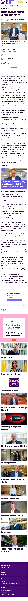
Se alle (14, 343)
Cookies (3, 575)
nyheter (11, 307)
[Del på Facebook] (11, 68)
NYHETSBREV (11, 5)
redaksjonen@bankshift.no (8, 597)
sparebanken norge (24, 307)
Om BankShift (5, 571)
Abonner (18, 2)
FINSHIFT (17, 5)
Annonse (3, 577)
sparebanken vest (17, 307)
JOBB (22, 5)
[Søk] (25, 2)
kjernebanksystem (4, 307)
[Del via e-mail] (17, 68)
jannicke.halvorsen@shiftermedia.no (11, 586)
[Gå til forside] (7, 2)
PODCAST (6, 5)
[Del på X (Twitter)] (14, 68)
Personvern (4, 573)
